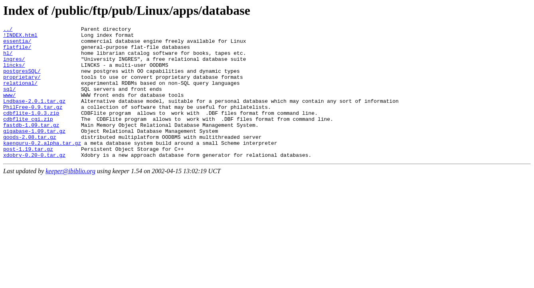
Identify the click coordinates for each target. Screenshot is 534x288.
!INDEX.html (20, 37)
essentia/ (17, 44)
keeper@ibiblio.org (70, 197)
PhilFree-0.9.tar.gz (32, 123)
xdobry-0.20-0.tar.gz (34, 181)
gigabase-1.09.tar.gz (34, 152)
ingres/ (14, 66)
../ (7, 30)
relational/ (20, 94)
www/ (9, 109)
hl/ (7, 58)
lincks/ (14, 73)
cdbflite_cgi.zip (28, 138)
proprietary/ (22, 87)
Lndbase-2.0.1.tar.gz (34, 116)
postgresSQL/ (22, 80)
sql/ (9, 102)
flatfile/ (17, 51)
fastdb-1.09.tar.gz (31, 145)
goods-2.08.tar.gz (29, 159)
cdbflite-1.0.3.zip (31, 130)
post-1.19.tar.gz (28, 174)
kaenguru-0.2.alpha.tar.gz (42, 166)
